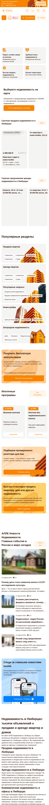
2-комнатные (15, 248)
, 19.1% (6, 408)
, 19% (30, 408)
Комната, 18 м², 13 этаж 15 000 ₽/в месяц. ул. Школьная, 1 (13, 192)
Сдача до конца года (9, 308)
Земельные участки (33, 328)
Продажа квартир (10, 245)
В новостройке (17, 290)
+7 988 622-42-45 (9, 5)
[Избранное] (27, 10)
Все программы (37, 394)
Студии (41, 248)
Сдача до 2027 (32, 308)
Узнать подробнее (9, 499)
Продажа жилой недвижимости (13, 288)
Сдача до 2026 (22, 308)
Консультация (41, 3)
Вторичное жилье (29, 290)
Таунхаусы (9, 328)
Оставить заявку (10, 461)
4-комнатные (34, 248)
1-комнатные (6, 248)
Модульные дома (19, 328)
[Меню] (4, 17)
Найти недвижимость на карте (19, 108)
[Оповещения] (43, 10)
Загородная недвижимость (15, 326)
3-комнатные (25, 248)
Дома (3, 328)
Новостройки (8, 306)
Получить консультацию (10, 369)
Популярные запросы (12, 286)
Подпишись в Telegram (23, 676)
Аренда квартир (9, 265)
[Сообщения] (38, 10)
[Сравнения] (32, 10)
